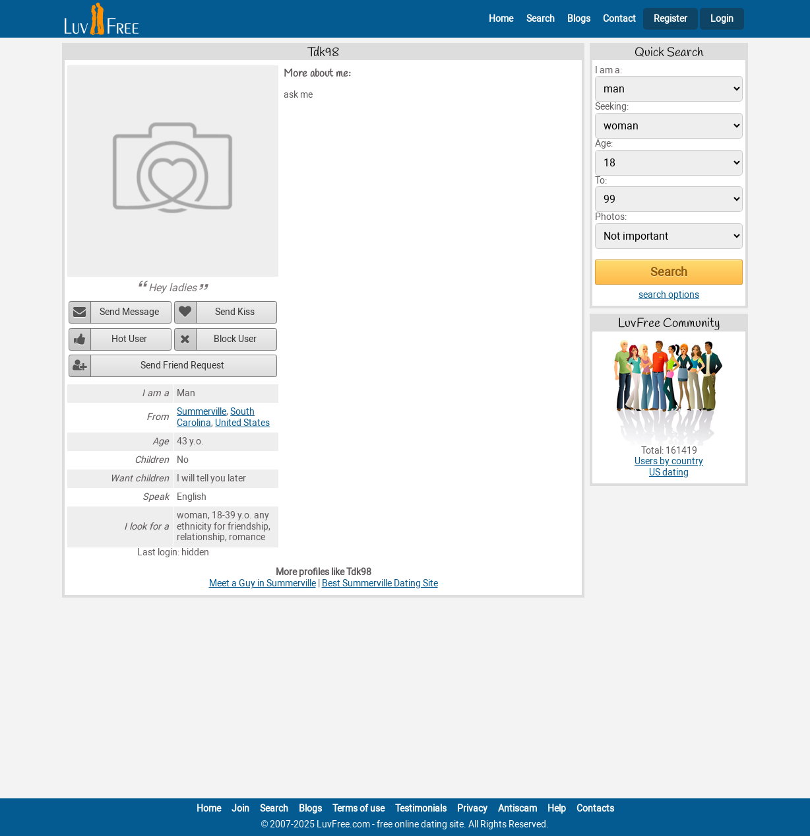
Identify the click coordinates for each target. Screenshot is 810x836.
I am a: (608, 70)
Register (670, 18)
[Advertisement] (405, 700)
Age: (604, 143)
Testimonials (421, 808)
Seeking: (612, 106)
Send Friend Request (182, 365)
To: (601, 180)
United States (242, 423)
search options (669, 294)
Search (540, 18)
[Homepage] (102, 19)
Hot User (129, 339)
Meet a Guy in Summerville (262, 583)
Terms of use (358, 808)
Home (501, 18)
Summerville (201, 411)
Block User (235, 339)
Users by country (669, 461)
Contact (619, 18)
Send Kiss (235, 312)
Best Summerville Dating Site (380, 583)
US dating (669, 472)
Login (721, 18)
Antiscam (517, 808)
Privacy (472, 808)
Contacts (595, 808)
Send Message (129, 312)
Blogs (578, 18)
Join (240, 808)
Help (556, 808)
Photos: (611, 217)
